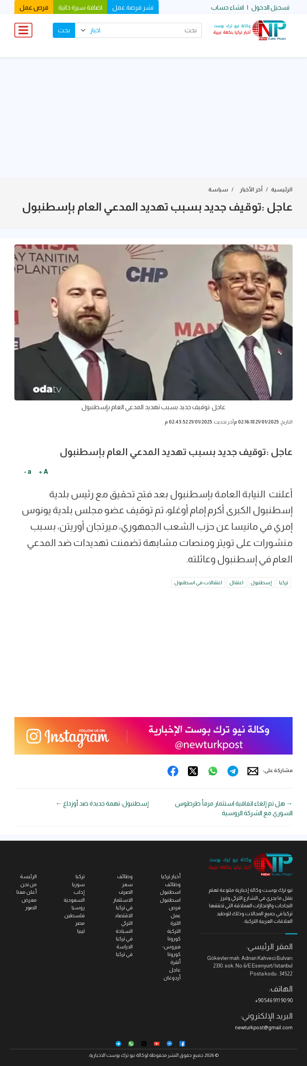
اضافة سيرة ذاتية (80, 7)
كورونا (174, 939)
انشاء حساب (227, 7)
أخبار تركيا (171, 876)
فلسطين (74, 915)
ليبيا (81, 931)
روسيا (78, 907)
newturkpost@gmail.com (264, 1028)
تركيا (283, 582)
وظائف (125, 876)
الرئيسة (28, 876)
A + (43, 471)
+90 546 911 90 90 (274, 1000)
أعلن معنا (26, 892)
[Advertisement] (153, 117)
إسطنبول (261, 582)
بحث (64, 30)
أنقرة (175, 962)
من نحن (28, 884)
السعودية (74, 900)
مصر (80, 923)
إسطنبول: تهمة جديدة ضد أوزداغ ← (102, 803)
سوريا (78, 884)
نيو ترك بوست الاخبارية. (111, 1055)
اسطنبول (170, 900)
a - (27, 471)
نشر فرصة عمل (133, 7)
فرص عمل (34, 7)
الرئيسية (282, 189)
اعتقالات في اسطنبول (198, 582)
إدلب (79, 892)
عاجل (175, 970)
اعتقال (236, 582)
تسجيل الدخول (270, 7)
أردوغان (172, 978)
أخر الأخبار (251, 189)
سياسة (218, 189)
